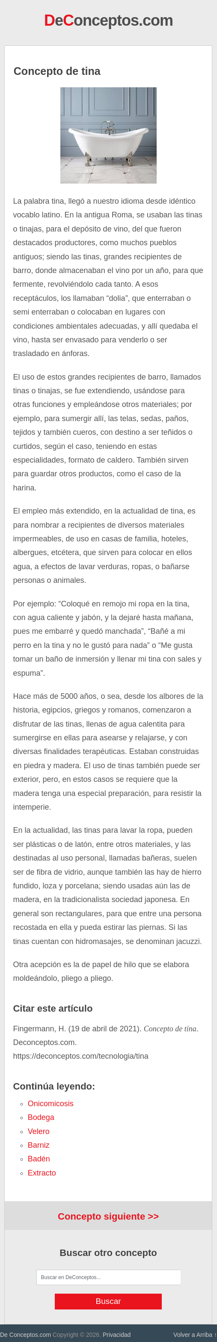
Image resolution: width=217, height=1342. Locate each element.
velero (39, 1131)
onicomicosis (51, 1103)
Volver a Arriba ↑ (195, 1334)
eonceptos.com (108, 20)
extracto (42, 1173)
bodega (41, 1117)
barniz (39, 1145)
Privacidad (117, 1334)
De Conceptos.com (25, 1334)
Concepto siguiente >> (108, 1216)
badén (39, 1159)
